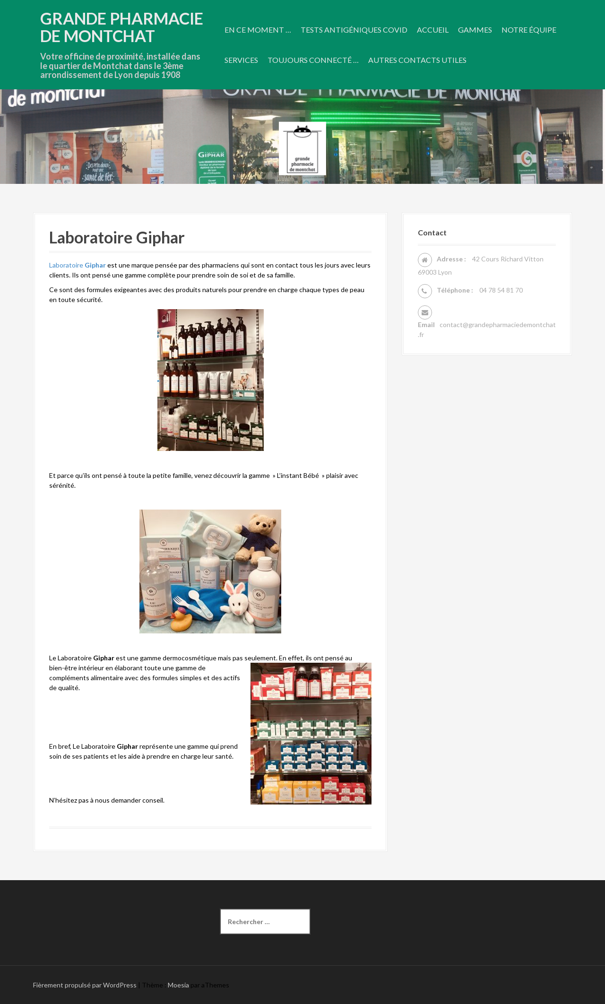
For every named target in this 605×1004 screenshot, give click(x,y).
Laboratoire (77, 265)
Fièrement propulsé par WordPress (85, 985)
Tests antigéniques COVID (354, 29)
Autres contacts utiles (417, 59)
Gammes (475, 29)
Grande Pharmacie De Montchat (121, 27)
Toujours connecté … (313, 59)
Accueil (433, 29)
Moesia (178, 985)
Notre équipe (528, 29)
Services (241, 59)
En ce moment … (258, 29)
